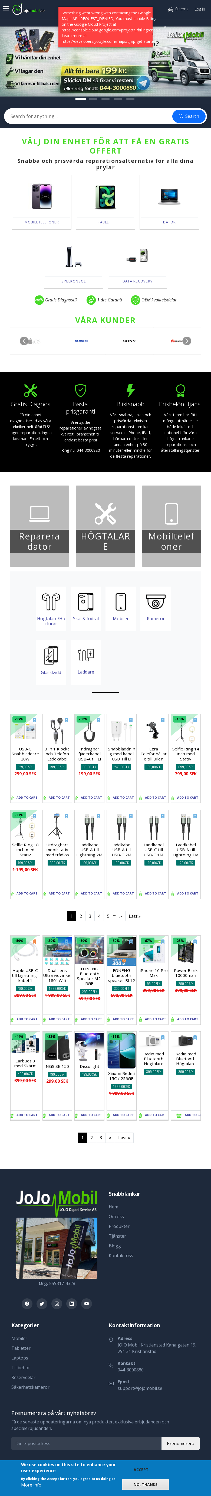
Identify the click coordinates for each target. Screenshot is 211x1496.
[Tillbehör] (105, 99)
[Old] (31, 945)
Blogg (115, 1246)
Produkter (119, 1226)
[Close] (165, 27)
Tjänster (117, 1236)
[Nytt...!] (80, 99)
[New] (31, 723)
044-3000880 (131, 1370)
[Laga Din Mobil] (118, 99)
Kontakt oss (121, 1255)
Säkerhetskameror (30, 1387)
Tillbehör (20, 1368)
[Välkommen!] (93, 99)
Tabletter (21, 1348)
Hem (113, 1207)
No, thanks (145, 1484)
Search (189, 116)
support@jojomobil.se (140, 1388)
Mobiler (19, 1338)
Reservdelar (23, 1377)
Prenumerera (180, 1443)
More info (31, 1485)
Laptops (19, 1358)
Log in (200, 9)
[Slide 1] (105, 692)
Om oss (116, 1216)
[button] (24, 341)
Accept (141, 1469)
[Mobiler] (130, 99)
